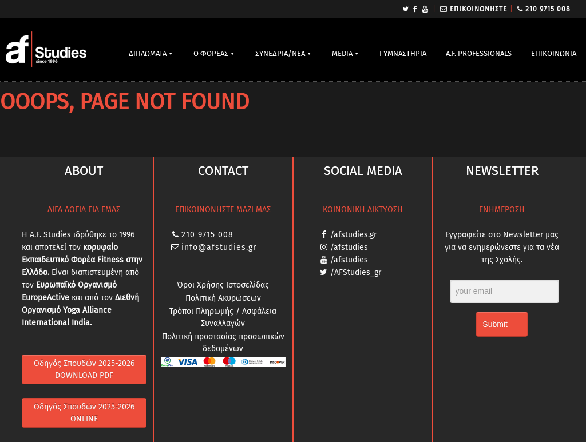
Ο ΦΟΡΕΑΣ (210, 53)
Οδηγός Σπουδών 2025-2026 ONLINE (84, 413)
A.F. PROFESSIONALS (479, 53)
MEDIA (342, 53)
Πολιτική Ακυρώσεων (223, 298)
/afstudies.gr (353, 235)
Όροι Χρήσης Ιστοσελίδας (223, 285)
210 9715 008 (548, 9)
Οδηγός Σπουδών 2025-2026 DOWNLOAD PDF (84, 369)
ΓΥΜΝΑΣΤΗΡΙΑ (402, 53)
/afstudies (349, 247)
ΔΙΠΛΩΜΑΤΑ (148, 53)
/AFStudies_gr (355, 272)
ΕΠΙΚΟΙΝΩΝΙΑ (553, 53)
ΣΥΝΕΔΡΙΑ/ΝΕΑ (280, 53)
